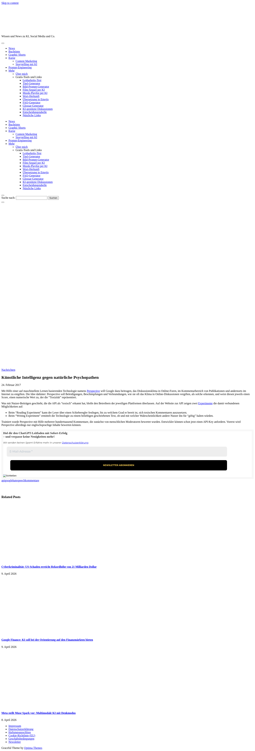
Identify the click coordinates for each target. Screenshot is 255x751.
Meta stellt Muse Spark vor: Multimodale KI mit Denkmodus (38, 712)
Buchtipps (14, 51)
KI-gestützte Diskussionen (38, 108)
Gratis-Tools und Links (29, 77)
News (11, 48)
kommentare (32, 480)
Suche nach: (8, 197)
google (9, 480)
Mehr (11, 70)
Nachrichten (8, 369)
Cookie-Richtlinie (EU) (21, 735)
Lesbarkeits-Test (32, 80)
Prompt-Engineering (20, 67)
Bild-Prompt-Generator (36, 86)
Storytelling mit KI (26, 64)
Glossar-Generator (33, 105)
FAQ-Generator (31, 102)
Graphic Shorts (17, 54)
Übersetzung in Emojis (36, 99)
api (3, 480)
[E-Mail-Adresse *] (117, 452)
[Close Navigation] (2, 202)
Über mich (22, 73)
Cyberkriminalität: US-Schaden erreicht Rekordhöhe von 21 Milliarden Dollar (49, 566)
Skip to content (10, 2)
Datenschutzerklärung (75, 442)
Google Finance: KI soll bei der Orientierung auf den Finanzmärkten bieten (47, 639)
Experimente (205, 403)
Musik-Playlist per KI (35, 92)
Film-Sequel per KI (34, 89)
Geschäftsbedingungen (21, 738)
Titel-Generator (31, 83)
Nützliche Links (32, 115)
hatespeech (19, 480)
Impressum (14, 725)
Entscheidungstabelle (35, 112)
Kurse (11, 57)
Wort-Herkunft (31, 96)
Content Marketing (26, 61)
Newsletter (14, 741)
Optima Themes (33, 747)
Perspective (93, 390)
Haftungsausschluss (19, 732)
